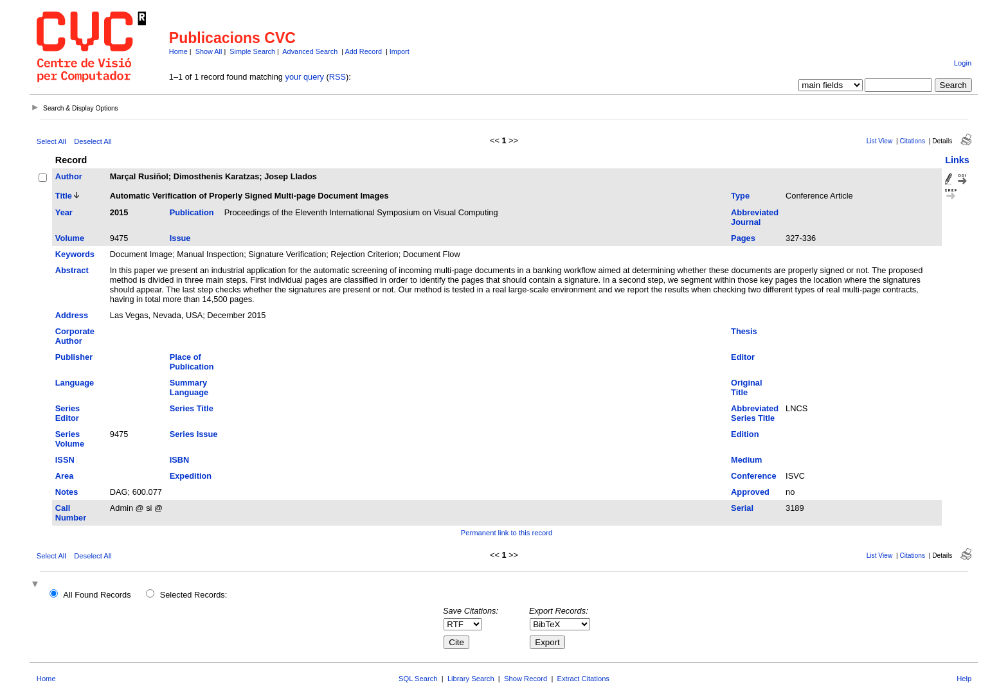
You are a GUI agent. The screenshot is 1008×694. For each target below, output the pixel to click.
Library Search (470, 678)
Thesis (744, 331)
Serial (742, 508)
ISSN (65, 460)
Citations (912, 141)
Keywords (74, 254)
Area (64, 476)
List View (880, 141)
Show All (208, 51)
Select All (51, 141)
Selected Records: (194, 595)
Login (962, 63)
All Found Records (96, 595)
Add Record (363, 51)
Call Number (70, 512)
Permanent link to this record (506, 533)
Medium (746, 460)
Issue (180, 238)
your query (304, 77)
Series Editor (67, 413)
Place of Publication (192, 361)
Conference (753, 476)
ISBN (180, 460)
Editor (743, 357)
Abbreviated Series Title (755, 413)
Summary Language (189, 387)
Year (64, 212)
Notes (66, 492)
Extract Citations (583, 678)
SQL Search (418, 678)
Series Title (191, 408)
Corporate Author (74, 336)
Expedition (191, 476)
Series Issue (194, 434)
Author (68, 176)
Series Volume (69, 439)
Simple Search (252, 51)
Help (964, 678)
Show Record (525, 678)
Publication (192, 212)
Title (63, 195)
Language (74, 382)
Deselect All (92, 141)
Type (740, 195)
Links (957, 160)
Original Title (746, 387)
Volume (69, 238)
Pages (743, 238)
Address (71, 315)
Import (400, 51)
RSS (337, 77)
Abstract (72, 270)
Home (178, 51)
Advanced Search (310, 51)
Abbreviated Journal (755, 217)
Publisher (74, 357)
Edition (745, 434)
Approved (750, 492)
